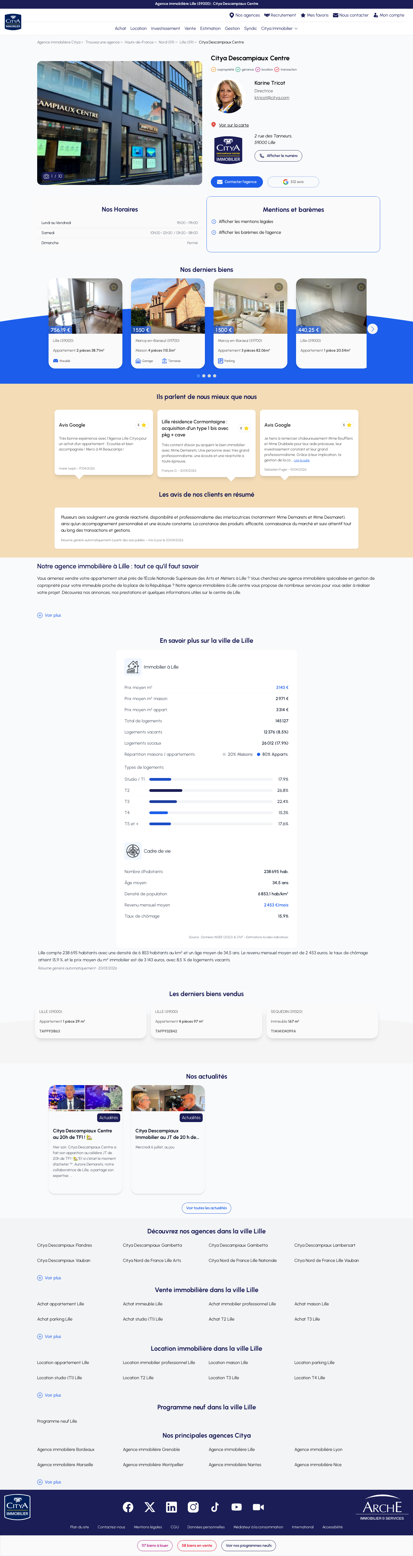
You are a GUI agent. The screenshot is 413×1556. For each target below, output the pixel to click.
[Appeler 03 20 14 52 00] (278, 156)
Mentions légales (148, 1527)
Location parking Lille (314, 1362)
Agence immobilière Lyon (318, 1449)
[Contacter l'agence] (237, 182)
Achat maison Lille (311, 1303)
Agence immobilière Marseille (65, 1464)
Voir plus (49, 615)
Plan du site (79, 1527)
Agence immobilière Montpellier (153, 1464)
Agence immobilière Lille (232, 1449)
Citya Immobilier (279, 28)
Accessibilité (332, 1527)
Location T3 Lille (224, 1377)
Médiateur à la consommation (258, 1527)
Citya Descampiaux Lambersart (324, 1245)
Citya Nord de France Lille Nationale (243, 1260)
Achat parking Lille (54, 1319)
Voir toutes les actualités (206, 1208)
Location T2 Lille (138, 1377)
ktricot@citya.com (272, 97)
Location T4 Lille (309, 1377)
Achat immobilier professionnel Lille (242, 1303)
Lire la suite (302, 460)
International (303, 1527)
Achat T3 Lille (307, 1319)
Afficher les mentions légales (242, 221)
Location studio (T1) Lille (59, 1377)
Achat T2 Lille (221, 1319)
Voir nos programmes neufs (249, 1545)
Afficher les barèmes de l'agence (246, 232)
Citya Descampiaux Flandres (64, 1245)
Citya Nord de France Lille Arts (152, 1260)
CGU (175, 1527)
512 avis (293, 182)
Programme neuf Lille (57, 1421)
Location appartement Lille (63, 1362)
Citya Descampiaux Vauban (63, 1260)
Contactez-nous (111, 1527)
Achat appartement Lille (60, 1303)
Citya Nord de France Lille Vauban (326, 1260)
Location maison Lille (228, 1362)
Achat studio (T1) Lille (143, 1319)
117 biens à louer (155, 1545)
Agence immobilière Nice (318, 1464)
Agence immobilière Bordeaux (66, 1449)
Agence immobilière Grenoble (151, 1449)
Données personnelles (206, 1527)
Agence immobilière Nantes (235, 1464)
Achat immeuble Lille (143, 1303)
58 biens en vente (197, 1545)
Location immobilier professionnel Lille (159, 1362)
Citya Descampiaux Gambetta (152, 1245)
